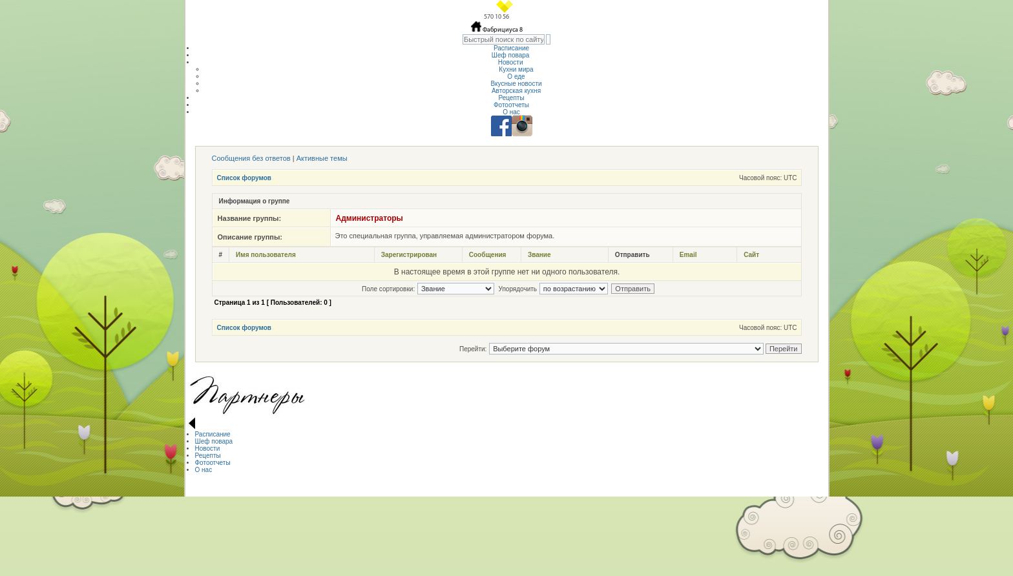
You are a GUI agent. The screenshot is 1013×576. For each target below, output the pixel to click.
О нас (511, 112)
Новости (511, 62)
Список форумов (244, 177)
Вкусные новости (515, 83)
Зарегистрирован (409, 254)
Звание (539, 254)
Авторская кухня (516, 90)
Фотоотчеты (511, 104)
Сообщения (487, 254)
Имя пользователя (266, 254)
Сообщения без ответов (251, 158)
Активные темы (322, 158)
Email (688, 254)
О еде (516, 76)
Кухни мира (516, 69)
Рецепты (511, 97)
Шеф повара (511, 55)
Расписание (511, 48)
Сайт (751, 254)
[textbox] (504, 39)
